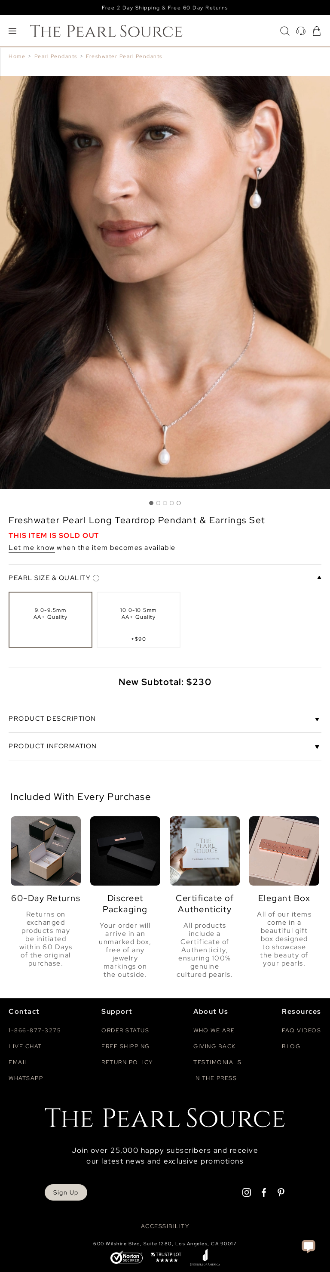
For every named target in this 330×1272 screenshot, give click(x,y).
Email (19, 1062)
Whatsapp (26, 1078)
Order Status (125, 1030)
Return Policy (127, 1062)
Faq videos (301, 1030)
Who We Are (214, 1030)
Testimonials (217, 1062)
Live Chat (25, 1046)
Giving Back (214, 1046)
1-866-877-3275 (35, 1030)
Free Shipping (125, 1046)
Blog (291, 1046)
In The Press (215, 1078)
